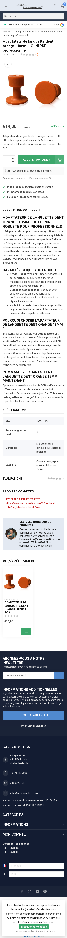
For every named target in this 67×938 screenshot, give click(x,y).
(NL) (5, 847)
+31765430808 (18, 772)
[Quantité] (16, 631)
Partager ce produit (40, 178)
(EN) (11, 847)
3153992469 (17, 782)
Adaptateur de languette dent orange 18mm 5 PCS (16, 607)
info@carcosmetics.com (45, 539)
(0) (36, 54)
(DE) (17, 847)
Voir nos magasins (33, 726)
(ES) (11, 851)
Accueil (6, 31)
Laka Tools (9, 55)
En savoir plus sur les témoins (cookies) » (34, 931)
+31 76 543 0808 (35, 542)
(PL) (5, 851)
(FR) (24, 847)
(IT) (17, 851)
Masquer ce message (34, 926)
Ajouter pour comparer (14, 178)
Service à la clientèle (33, 715)
